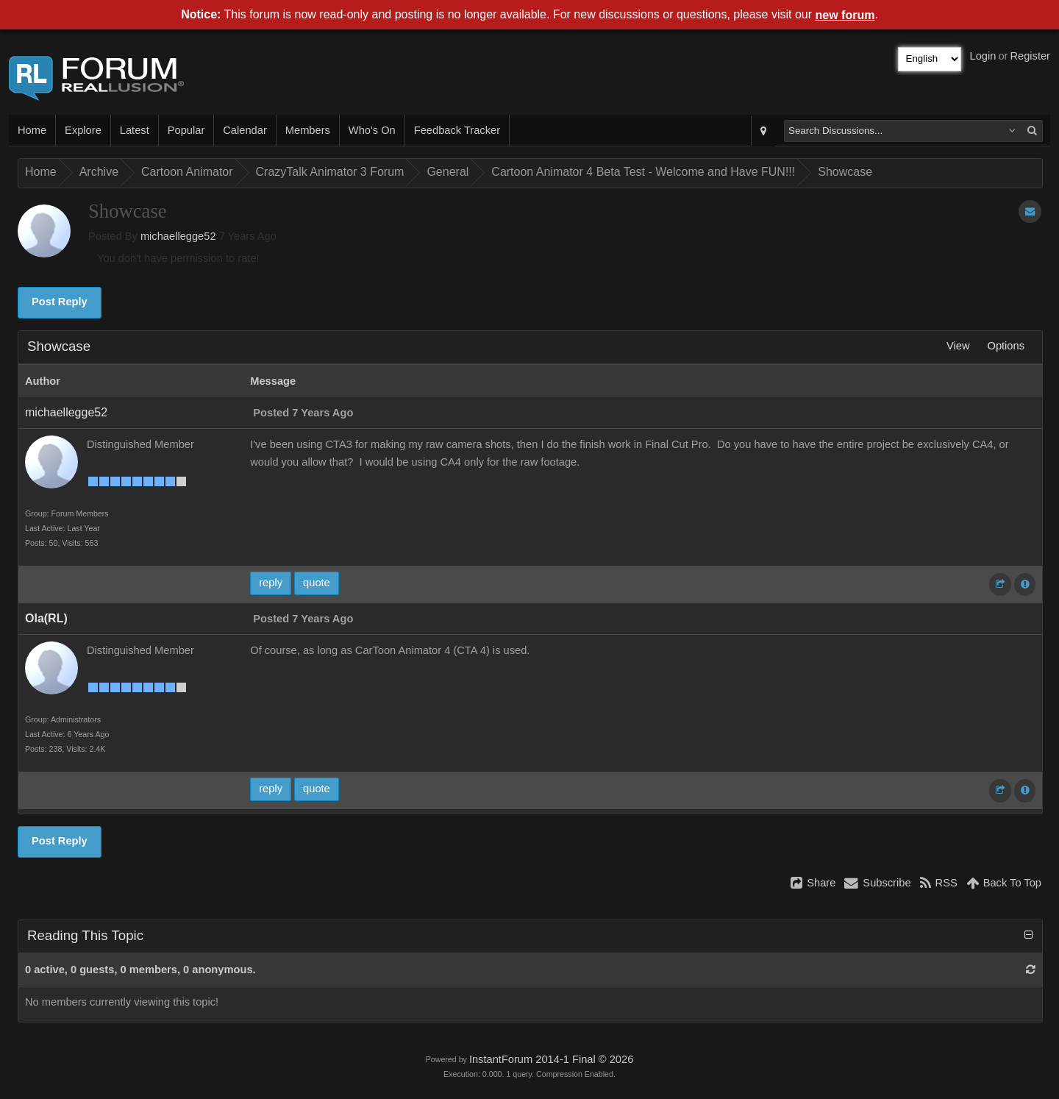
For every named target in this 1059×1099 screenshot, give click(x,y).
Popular (186, 130)
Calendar (244, 130)
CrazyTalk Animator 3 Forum (330, 172)
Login (983, 56)
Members (308, 130)
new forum (845, 15)
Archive (98, 172)
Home (32, 130)
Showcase (845, 172)
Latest (134, 130)
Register (1030, 56)
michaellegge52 (178, 236)
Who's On (372, 130)
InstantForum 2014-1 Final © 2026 (551, 1059)
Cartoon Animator (187, 172)
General (447, 172)
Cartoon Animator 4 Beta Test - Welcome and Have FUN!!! (643, 172)
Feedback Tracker (457, 130)
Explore (83, 130)
